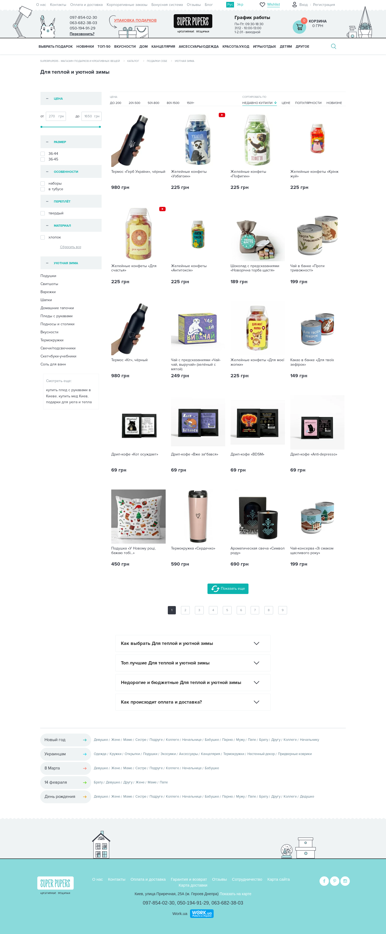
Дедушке (307, 796)
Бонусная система (167, 4)
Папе (252, 740)
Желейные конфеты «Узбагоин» (189, 174)
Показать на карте (235, 894)
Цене (286, 103)
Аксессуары (188, 754)
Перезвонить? (82, 34)
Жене (115, 740)
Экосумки (168, 754)
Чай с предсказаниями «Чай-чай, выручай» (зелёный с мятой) (196, 364)
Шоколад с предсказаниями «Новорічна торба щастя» (255, 268)
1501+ (190, 103)
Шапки (46, 300)
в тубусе (51, 189)
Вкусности (49, 332)
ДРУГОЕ (302, 46)
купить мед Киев (73, 396)
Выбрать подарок (56, 46)
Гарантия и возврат (189, 879)
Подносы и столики (57, 324)
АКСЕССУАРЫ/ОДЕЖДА (199, 46)
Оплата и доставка (86, 4)
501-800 (153, 103)
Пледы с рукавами (56, 316)
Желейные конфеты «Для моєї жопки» (257, 362)
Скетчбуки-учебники (58, 356)
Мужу (240, 740)
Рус (230, 4)
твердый (52, 213)
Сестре (140, 740)
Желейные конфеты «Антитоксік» (189, 268)
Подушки (48, 276)
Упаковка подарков (135, 21)
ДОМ (143, 46)
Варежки (48, 292)
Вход (303, 4)
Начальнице (192, 740)
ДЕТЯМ (286, 46)
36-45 (49, 159)
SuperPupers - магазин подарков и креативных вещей (80, 61)
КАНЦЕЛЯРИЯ (163, 46)
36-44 (49, 153)
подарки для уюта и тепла (69, 402)
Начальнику (309, 740)
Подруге (156, 740)
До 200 (115, 103)
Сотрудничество (247, 879)
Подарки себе (157, 61)
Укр (240, 4)
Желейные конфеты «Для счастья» (134, 268)
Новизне (334, 103)
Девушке (101, 740)
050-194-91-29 (193, 903)
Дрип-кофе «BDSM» (247, 454)
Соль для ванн (53, 364)
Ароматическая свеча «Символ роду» (258, 550)
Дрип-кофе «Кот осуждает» (134, 454)
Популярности (308, 103)
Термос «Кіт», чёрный (129, 360)
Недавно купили (257, 103)
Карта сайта (279, 879)
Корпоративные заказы (127, 4)
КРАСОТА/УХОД (235, 46)
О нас (41, 4)
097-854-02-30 (159, 903)
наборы (51, 183)
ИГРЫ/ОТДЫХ (264, 46)
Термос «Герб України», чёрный (138, 172)
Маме (127, 740)
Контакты (58, 4)
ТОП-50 (104, 46)
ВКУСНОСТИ (125, 46)
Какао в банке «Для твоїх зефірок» (312, 362)
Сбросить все (70, 247)
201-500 (134, 103)
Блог (209, 4)
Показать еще (228, 588)
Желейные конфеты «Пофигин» (248, 174)
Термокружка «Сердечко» (193, 548)
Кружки (115, 754)
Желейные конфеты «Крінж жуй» (314, 174)
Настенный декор (261, 754)
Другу (275, 740)
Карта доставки (193, 885)
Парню (227, 740)
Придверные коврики (295, 754)
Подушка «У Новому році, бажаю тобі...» (133, 550)
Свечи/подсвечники (58, 348)
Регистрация (324, 4)
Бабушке (212, 740)
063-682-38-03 (227, 903)
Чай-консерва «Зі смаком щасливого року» (311, 550)
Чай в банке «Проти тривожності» (307, 268)
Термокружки (52, 340)
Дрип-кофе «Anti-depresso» (313, 454)
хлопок (50, 237)
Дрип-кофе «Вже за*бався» (194, 454)
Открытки (132, 754)
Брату (263, 740)
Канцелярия (210, 754)
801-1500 (173, 103)
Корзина (318, 21)
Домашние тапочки (57, 308)
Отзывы (194, 4)
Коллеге (172, 740)
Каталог (133, 61)
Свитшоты (49, 284)
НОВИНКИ (85, 46)
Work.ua (179, 913)
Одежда (100, 754)
